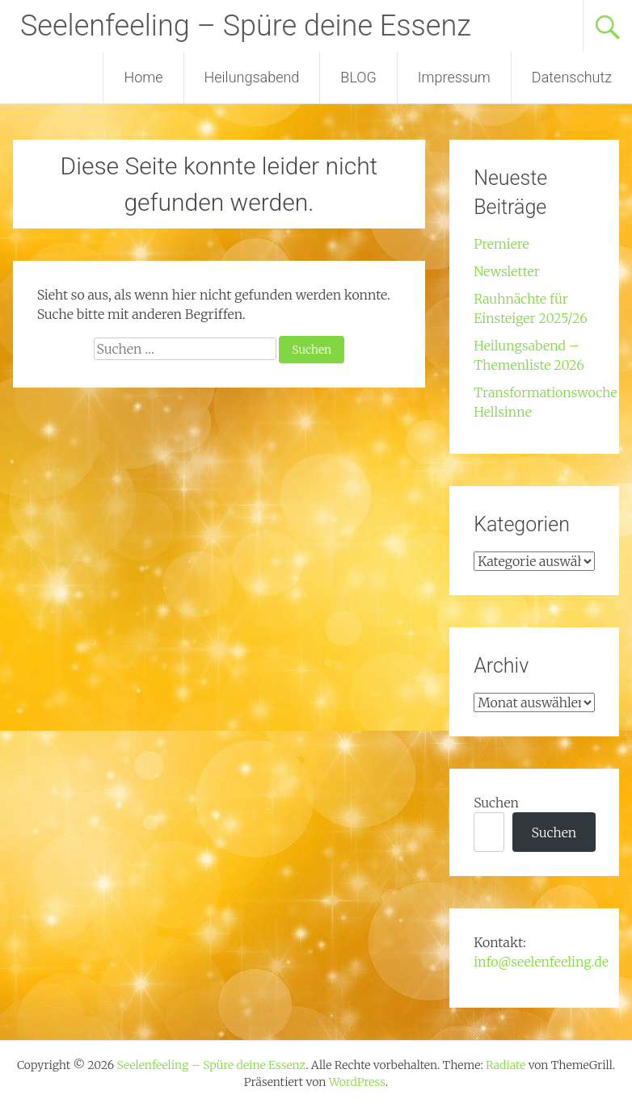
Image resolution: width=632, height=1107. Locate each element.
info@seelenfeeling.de (541, 962)
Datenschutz (572, 77)
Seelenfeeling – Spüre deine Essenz (245, 26)
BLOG (358, 77)
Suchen (496, 803)
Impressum (454, 77)
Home (143, 77)
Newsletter (507, 271)
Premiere (501, 244)
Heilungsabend (252, 77)
